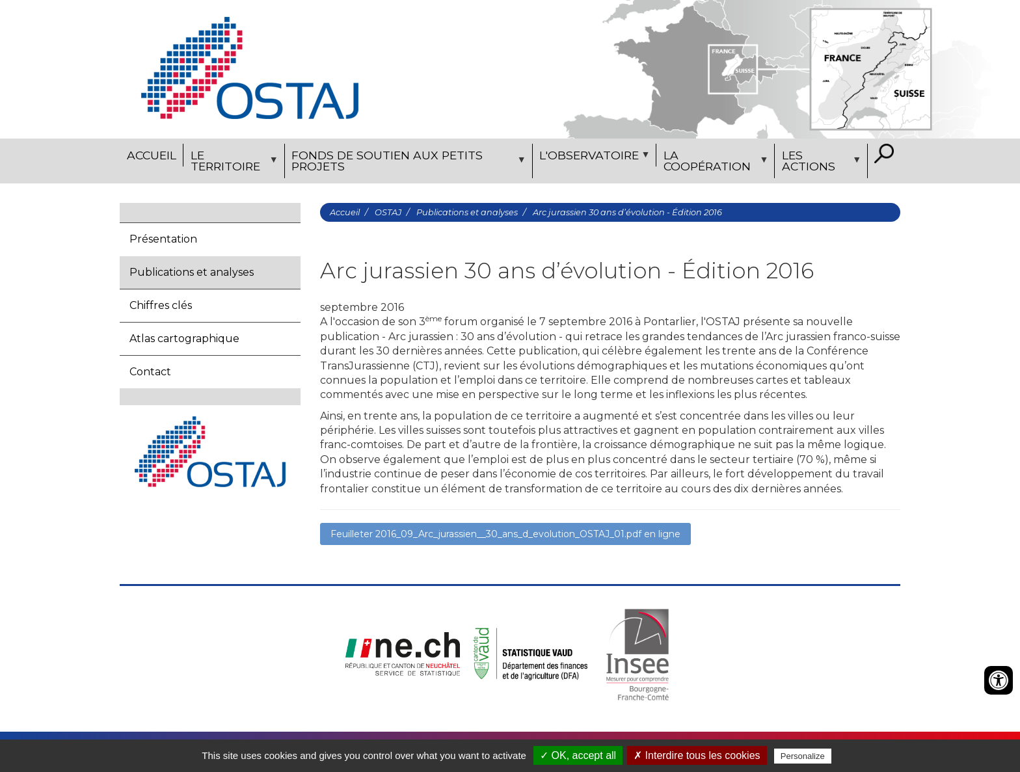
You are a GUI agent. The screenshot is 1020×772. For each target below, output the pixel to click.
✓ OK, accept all (578, 755)
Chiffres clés (160, 305)
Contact (150, 372)
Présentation (163, 239)
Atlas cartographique (184, 338)
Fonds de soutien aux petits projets (407, 163)
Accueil (151, 155)
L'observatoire (593, 157)
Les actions (819, 163)
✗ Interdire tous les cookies (697, 755)
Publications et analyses (191, 272)
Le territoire (231, 163)
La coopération (713, 163)
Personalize (803, 756)
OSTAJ (388, 212)
